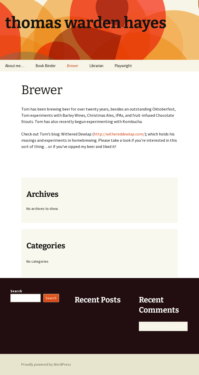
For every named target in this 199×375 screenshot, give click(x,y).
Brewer (72, 65)
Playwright (123, 65)
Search (16, 291)
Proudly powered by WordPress (46, 364)
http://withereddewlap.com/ (119, 134)
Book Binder (45, 65)
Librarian (96, 65)
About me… (14, 65)
